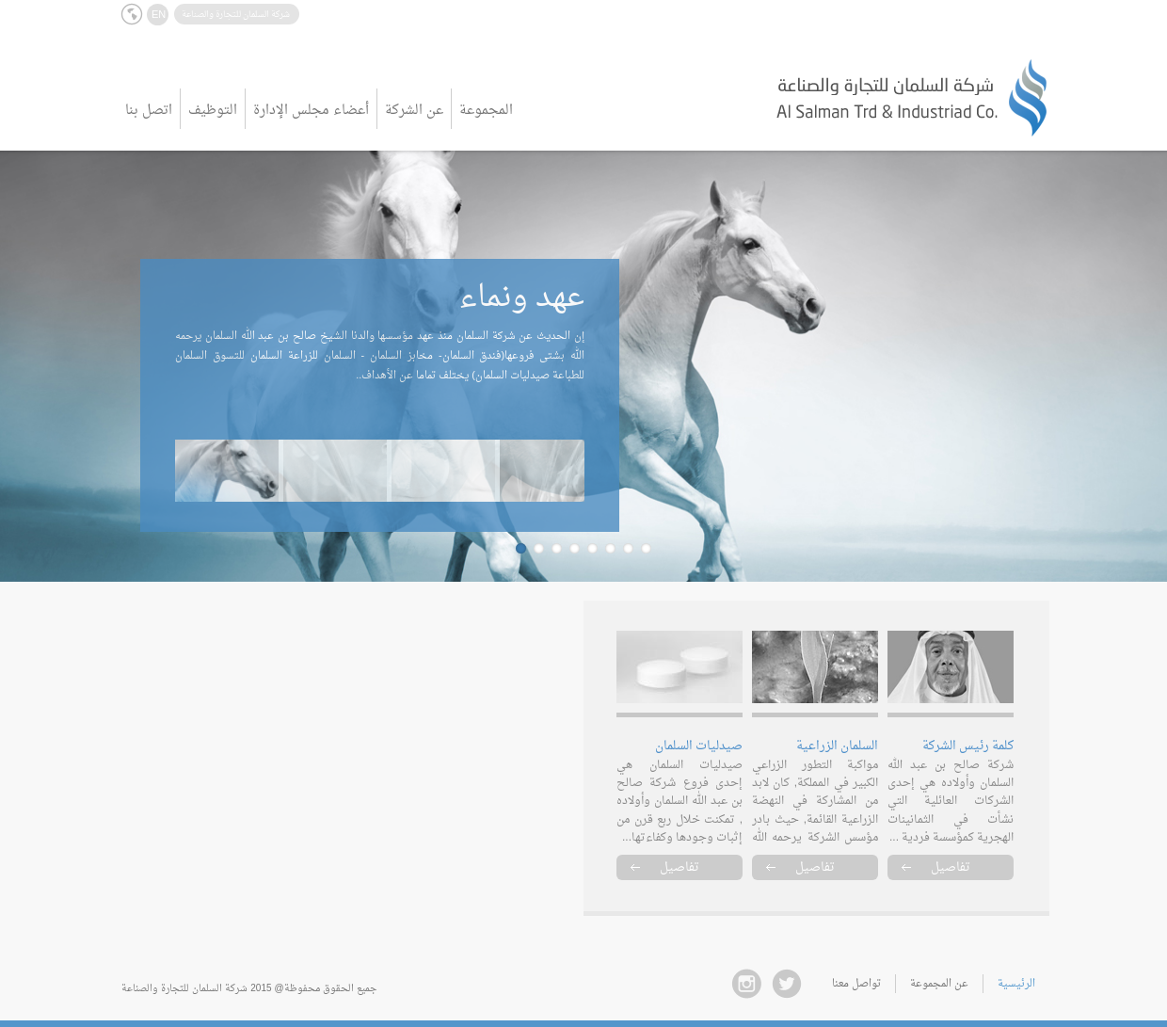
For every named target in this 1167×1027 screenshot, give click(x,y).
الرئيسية (1016, 983)
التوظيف (212, 110)
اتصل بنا (148, 110)
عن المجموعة (939, 983)
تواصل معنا (856, 983)
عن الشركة (414, 110)
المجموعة (486, 110)
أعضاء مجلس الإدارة (311, 110)
